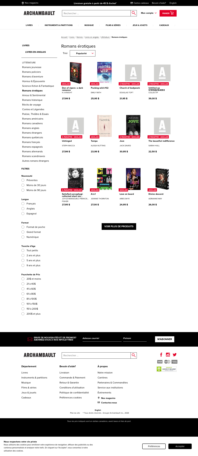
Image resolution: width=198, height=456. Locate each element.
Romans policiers (31, 72)
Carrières (102, 377)
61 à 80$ (28, 294)
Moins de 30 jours (33, 185)
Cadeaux (164, 25)
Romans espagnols (32, 147)
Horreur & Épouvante (33, 81)
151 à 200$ (29, 309)
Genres (80, 37)
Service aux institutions (110, 387)
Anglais (28, 208)
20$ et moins (31, 279)
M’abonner (164, 339)
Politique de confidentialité (74, 392)
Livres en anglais (92, 37)
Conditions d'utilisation (71, 387)
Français (28, 203)
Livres (29, 25)
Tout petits (29, 250)
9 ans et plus (30, 265)
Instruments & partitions (59, 25)
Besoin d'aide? (159, 3)
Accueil (64, 37)
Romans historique (32, 100)
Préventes (29, 180)
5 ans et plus (30, 260)
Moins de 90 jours (33, 190)
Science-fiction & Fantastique (38, 86)
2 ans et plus (30, 255)
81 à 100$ (29, 299)
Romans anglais (30, 128)
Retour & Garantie (69, 382)
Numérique (30, 237)
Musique (89, 25)
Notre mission (105, 372)
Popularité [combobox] (81, 53)
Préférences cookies (70, 397)
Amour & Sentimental (33, 95)
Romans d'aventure (32, 76)
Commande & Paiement (72, 377)
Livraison (64, 372)
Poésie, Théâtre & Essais (35, 114)
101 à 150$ (29, 304)
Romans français (31, 142)
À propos (103, 366)
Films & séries (113, 25)
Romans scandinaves (33, 156)
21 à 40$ (28, 284)
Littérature (105, 37)
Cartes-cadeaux (140, 3)
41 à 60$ (28, 289)
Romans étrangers (32, 133)
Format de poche (33, 227)
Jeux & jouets (140, 25)
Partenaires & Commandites (113, 382)
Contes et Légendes (33, 109)
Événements (104, 392)
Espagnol (29, 213)
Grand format (31, 232)
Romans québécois (32, 137)
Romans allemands (32, 151)
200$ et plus (30, 314)
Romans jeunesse (31, 67)
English (173, 3)
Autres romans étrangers (35, 161)
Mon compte (147, 13)
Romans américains (32, 118)
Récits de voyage (31, 104)
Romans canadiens (32, 123)
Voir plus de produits (119, 226)
